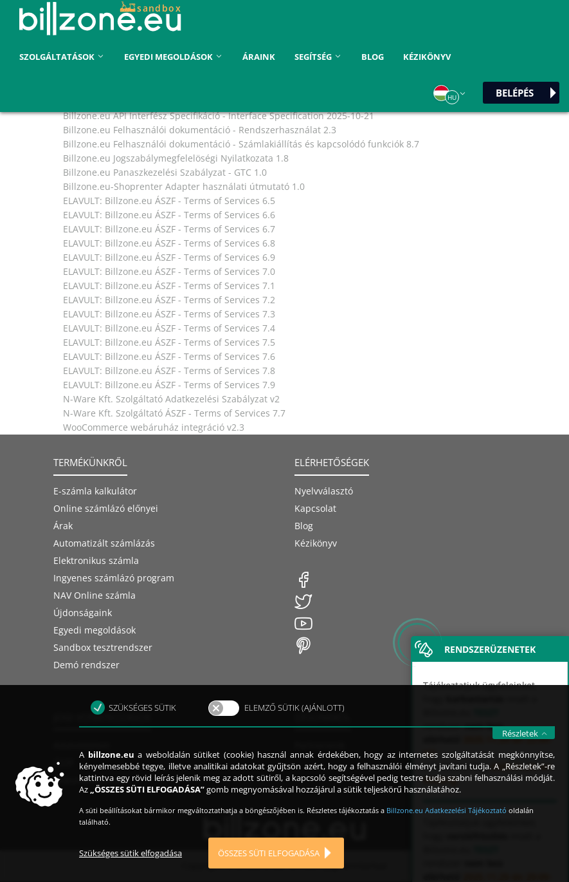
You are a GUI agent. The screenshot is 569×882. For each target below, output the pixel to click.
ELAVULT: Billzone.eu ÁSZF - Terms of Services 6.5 (169, 200)
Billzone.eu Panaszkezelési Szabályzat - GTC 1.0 (165, 172)
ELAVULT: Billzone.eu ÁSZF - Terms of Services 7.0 (169, 271)
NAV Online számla (94, 595)
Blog (372, 56)
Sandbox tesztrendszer (102, 647)
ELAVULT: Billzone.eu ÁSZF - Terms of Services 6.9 (169, 257)
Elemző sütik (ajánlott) (294, 728)
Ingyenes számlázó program (113, 578)
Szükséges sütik (142, 728)
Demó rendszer (86, 665)
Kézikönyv (427, 56)
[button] (450, 93)
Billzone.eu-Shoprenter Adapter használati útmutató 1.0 (184, 186)
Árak (63, 526)
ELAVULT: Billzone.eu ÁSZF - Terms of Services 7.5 (169, 342)
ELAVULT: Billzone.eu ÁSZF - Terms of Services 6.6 (169, 215)
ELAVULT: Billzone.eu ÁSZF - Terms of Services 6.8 (169, 243)
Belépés (515, 92)
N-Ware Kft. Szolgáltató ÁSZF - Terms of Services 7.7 (174, 413)
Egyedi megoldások (94, 630)
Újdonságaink (82, 612)
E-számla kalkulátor (95, 491)
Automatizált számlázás (104, 543)
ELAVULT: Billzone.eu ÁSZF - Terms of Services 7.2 (169, 300)
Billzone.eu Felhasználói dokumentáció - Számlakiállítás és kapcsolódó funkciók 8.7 (241, 144)
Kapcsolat (315, 508)
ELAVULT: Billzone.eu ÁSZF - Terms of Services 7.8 (169, 370)
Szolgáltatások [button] (62, 56)
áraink (258, 56)
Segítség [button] (318, 56)
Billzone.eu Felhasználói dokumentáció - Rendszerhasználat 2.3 (199, 130)
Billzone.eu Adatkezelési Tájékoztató (447, 831)
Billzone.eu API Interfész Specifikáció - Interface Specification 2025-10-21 (218, 115)
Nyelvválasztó (323, 491)
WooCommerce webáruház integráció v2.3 (153, 427)
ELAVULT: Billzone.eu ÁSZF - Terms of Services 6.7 (169, 229)
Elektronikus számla (96, 560)
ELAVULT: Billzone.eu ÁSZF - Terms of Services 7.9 (169, 385)
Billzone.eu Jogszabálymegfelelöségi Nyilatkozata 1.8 (176, 158)
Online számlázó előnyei (105, 508)
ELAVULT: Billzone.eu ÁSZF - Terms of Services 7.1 (169, 285)
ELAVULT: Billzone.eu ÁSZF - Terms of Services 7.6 (169, 356)
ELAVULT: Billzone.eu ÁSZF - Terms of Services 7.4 (169, 328)
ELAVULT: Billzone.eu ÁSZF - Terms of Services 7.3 (169, 314)
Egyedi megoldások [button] (173, 56)
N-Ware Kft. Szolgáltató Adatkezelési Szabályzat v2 (171, 399)
